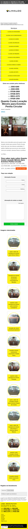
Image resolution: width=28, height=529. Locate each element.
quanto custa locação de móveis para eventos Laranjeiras (14, 305)
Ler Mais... (4, 154)
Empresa (3, 515)
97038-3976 (5, 3)
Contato (3, 519)
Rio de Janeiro (11, 490)
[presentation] (14, 196)
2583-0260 (5, 1)
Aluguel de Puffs (14, 72)
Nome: (15, 180)
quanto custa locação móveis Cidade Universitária (14, 454)
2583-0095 (13, 1)
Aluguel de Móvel (14, 68)
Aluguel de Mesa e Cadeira (14, 64)
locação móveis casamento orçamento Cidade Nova (14, 353)
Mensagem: (15, 211)
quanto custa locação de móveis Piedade (14, 377)
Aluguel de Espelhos (13, 42)
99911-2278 (14, 3)
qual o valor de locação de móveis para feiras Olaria (14, 253)
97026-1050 (22, 3)
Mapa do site (4, 521)
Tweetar (3, 111)
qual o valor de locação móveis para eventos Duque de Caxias (14, 402)
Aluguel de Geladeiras (14, 57)
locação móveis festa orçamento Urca (13, 478)
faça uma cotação (21, 168)
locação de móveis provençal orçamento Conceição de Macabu (14, 279)
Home (2, 514)
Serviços (14, 28)
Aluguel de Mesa (13, 61)
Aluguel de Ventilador (14, 75)
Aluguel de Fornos (14, 50)
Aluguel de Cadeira (14, 39)
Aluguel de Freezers (13, 53)
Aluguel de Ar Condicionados (14, 35)
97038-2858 (21, 1)
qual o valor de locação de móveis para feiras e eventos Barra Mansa (14, 429)
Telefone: (15, 189)
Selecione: (4, 490)
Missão (2, 517)
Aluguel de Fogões (14, 46)
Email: (15, 185)
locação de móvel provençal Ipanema (13, 329)
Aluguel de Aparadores (14, 31)
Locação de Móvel (14, 79)
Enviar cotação (14, 224)
